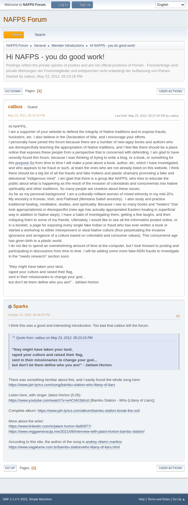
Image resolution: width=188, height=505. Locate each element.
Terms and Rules (159, 499)
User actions (170, 91)
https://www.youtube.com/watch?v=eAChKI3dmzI (49, 400)
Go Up (10, 468)
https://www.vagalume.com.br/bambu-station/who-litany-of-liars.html (64, 447)
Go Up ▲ (179, 499)
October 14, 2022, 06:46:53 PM (29, 314)
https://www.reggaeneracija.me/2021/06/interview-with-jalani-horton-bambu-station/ (77, 431)
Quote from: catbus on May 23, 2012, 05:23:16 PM (54, 338)
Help (142, 499)
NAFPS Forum (25, 19)
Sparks (20, 306)
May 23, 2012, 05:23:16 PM (26, 115)
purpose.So (24, 163)
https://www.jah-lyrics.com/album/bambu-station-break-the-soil (89, 411)
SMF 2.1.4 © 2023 (15, 499)
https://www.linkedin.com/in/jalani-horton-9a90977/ (50, 426)
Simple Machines (40, 499)
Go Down (13, 91)
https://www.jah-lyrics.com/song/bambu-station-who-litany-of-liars (62, 385)
